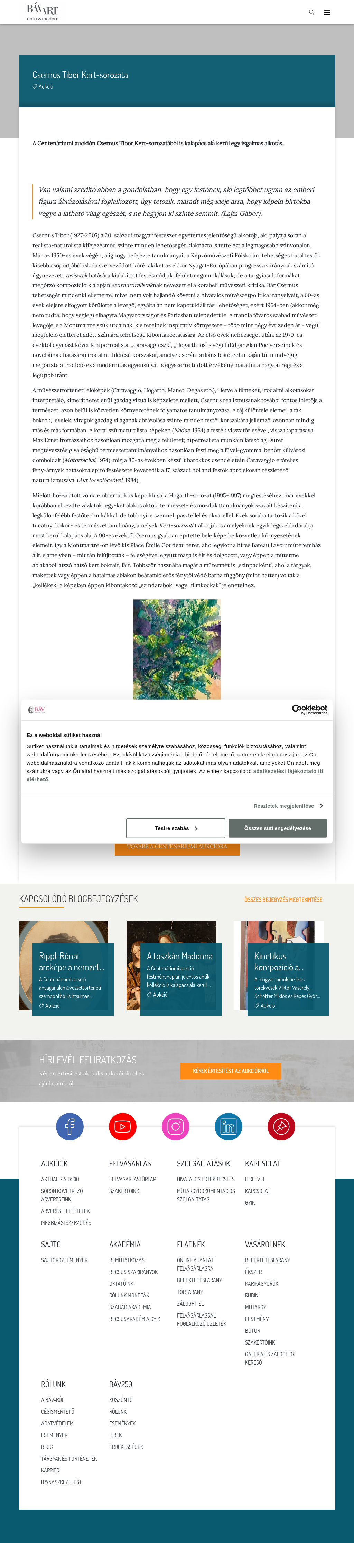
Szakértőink (124, 1191)
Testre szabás (176, 828)
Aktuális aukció (60, 1179)
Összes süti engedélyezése (277, 828)
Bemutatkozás (127, 1260)
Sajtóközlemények (64, 1260)
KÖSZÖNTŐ (121, 1399)
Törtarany (190, 1291)
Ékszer (253, 1271)
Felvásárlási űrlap (132, 1179)
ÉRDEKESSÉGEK (126, 1446)
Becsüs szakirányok (133, 1271)
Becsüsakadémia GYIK (134, 1318)
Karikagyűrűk (261, 1283)
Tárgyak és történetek (69, 1458)
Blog (47, 1446)
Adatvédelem (57, 1423)
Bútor (252, 1330)
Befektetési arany (199, 1280)
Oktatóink (121, 1283)
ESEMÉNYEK (122, 1423)
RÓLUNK (118, 1411)
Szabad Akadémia (130, 1307)
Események (54, 1435)
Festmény (257, 1318)
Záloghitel (190, 1303)
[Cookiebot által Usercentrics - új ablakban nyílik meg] (297, 710)
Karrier (50, 1470)
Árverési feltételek (65, 1211)
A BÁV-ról (52, 1399)
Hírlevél (255, 1179)
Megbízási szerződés (66, 1222)
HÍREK (115, 1435)
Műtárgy (255, 1307)
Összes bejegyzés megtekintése (289, 899)
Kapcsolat (257, 1191)
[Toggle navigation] (327, 12)
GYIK (250, 1202)
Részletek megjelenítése (284, 806)
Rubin (251, 1295)
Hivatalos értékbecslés (206, 1179)
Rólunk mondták (129, 1295)
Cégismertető (57, 1411)
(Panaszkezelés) (61, 1482)
